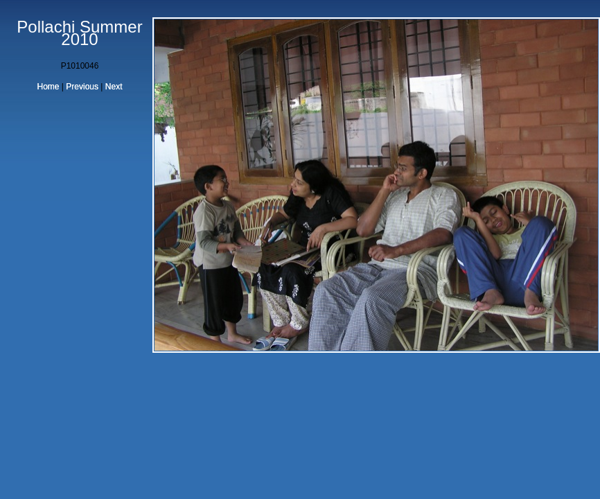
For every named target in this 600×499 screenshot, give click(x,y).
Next (114, 86)
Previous (82, 86)
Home (48, 86)
